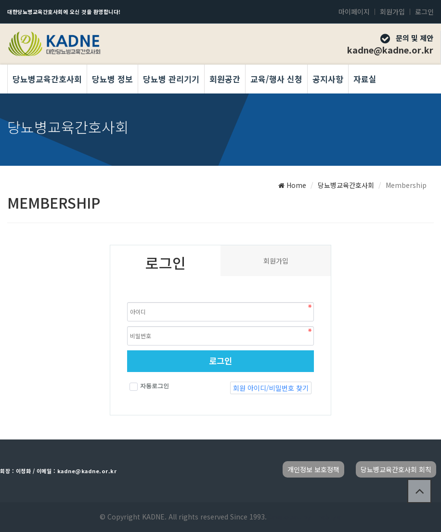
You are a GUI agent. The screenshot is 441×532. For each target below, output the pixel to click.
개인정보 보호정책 (313, 469)
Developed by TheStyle (304, 516)
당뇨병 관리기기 (171, 79)
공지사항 (327, 79)
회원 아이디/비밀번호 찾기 (271, 388)
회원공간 (224, 79)
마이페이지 (354, 11)
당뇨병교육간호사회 (47, 79)
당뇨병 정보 (112, 79)
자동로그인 (149, 387)
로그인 (424, 11)
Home (292, 185)
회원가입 (392, 11)
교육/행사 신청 (276, 79)
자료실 (364, 79)
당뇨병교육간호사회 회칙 (396, 469)
